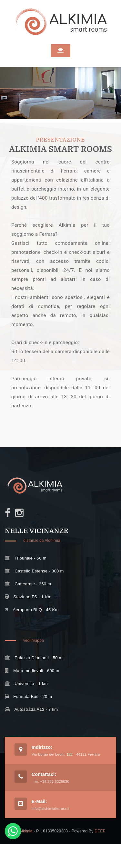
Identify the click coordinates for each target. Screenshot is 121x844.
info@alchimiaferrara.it (50, 808)
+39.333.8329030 (54, 781)
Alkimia (26, 831)
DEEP (100, 831)
